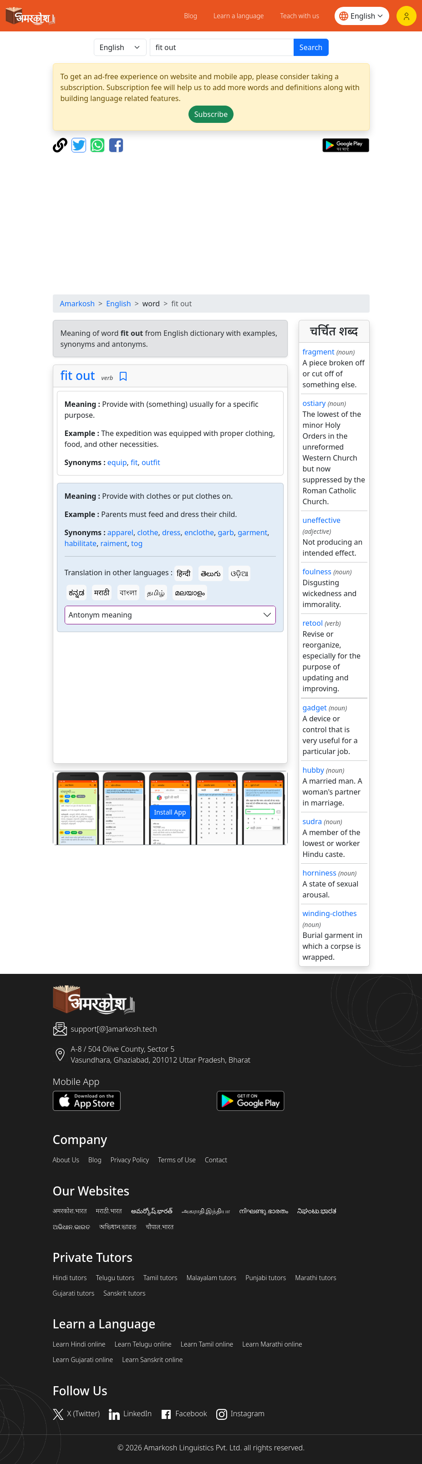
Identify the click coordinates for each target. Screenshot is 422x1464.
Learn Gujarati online (83, 1360)
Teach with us (299, 15)
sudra (312, 821)
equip (117, 462)
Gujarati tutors (74, 1293)
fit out (78, 375)
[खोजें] (222, 47)
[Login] (407, 16)
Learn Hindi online (79, 1344)
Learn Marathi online (272, 1344)
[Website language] (362, 16)
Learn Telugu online (143, 1344)
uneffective (322, 520)
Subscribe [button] (211, 114)
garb (226, 532)
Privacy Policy (130, 1160)
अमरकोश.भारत (70, 1211)
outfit (151, 462)
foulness (317, 572)
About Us (66, 1160)
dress (171, 532)
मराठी (102, 593)
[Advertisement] (211, 223)
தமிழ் (156, 593)
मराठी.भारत (109, 1211)
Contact (216, 1160)
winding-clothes (330, 913)
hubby (313, 770)
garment (252, 532)
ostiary (314, 403)
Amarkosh (77, 304)
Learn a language (239, 15)
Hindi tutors (70, 1278)
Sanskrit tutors (124, 1293)
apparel (120, 532)
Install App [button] (170, 812)
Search (311, 47)
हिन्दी (183, 573)
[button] (70, 808)
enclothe (199, 532)
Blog (190, 15)
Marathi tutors (315, 1278)
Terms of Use (177, 1160)
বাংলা (128, 593)
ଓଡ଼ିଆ (239, 573)
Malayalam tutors (212, 1278)
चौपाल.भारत (159, 1227)
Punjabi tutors (265, 1278)
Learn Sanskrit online (152, 1360)
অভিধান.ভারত (118, 1227)
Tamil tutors (160, 1278)
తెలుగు (211, 573)
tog (136, 543)
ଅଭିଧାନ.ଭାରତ (71, 1227)
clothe (147, 532)
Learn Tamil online (207, 1344)
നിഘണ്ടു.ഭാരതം (263, 1211)
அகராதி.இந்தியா (206, 1211)
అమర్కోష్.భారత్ (152, 1211)
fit (134, 462)
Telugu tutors (115, 1278)
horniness (319, 873)
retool (313, 623)
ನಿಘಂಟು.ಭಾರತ (316, 1211)
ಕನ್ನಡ (76, 593)
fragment (319, 352)
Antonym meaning (100, 615)
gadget (315, 708)
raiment (114, 543)
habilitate (81, 543)
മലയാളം (190, 593)
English (118, 304)
